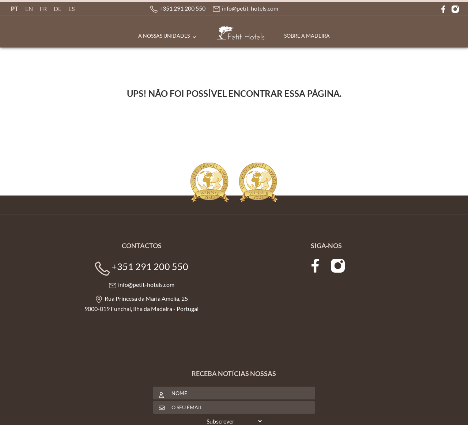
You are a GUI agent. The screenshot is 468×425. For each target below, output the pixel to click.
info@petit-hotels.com (251, 8)
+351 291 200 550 (184, 8)
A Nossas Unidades (164, 36)
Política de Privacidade (150, 412)
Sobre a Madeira (307, 36)
